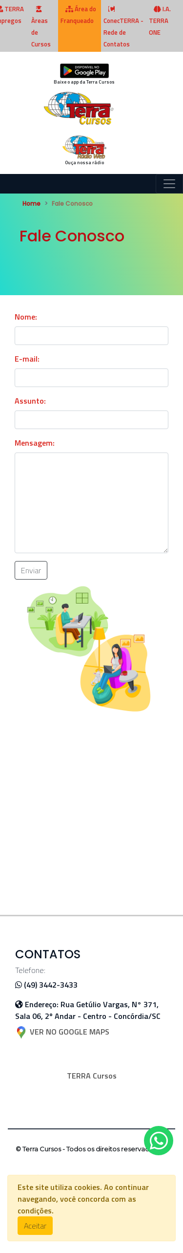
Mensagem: (35, 443)
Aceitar (35, 1225)
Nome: (26, 317)
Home (31, 203)
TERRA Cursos (92, 1075)
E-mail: (27, 359)
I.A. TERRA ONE (160, 20)
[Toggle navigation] (169, 184)
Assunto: (30, 401)
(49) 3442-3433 (46, 985)
